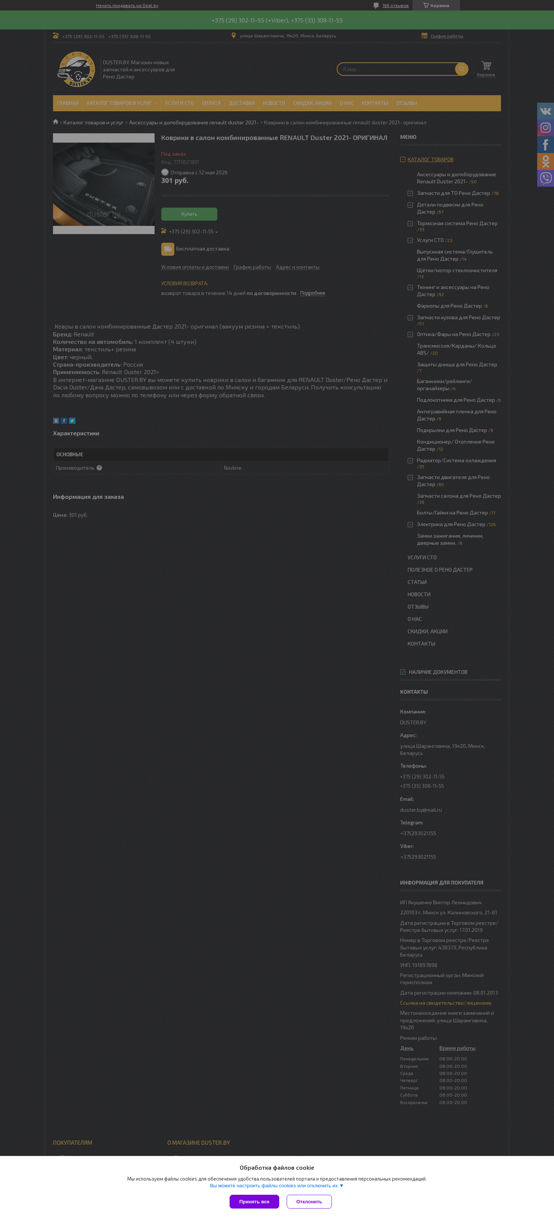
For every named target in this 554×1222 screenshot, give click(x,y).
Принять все (254, 1201)
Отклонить (309, 1201)
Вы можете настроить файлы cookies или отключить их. (274, 1185)
